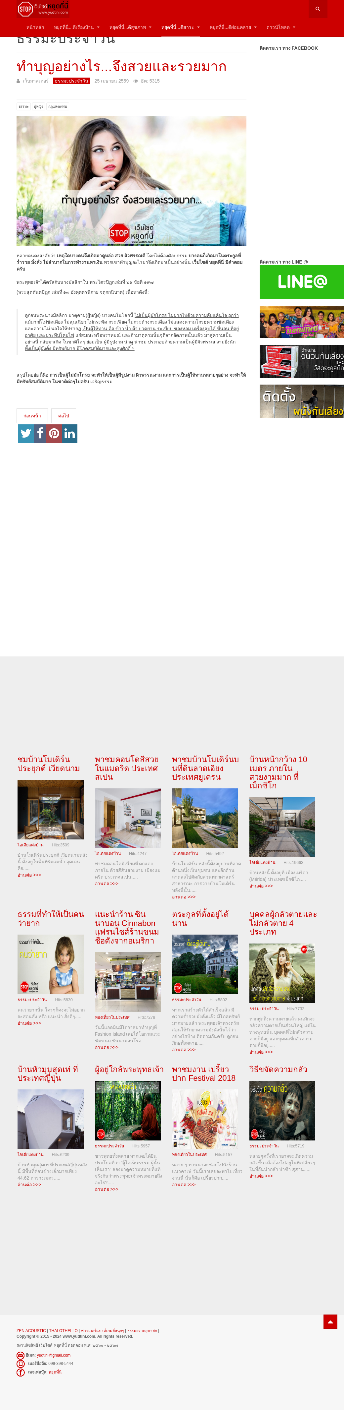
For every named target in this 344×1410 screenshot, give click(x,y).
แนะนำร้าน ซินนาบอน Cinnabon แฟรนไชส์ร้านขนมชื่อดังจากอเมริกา (127, 927)
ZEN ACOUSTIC (32, 1330)
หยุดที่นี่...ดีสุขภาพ (130, 27)
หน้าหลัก (35, 27)
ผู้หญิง (38, 106)
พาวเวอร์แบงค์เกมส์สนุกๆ (102, 1330)
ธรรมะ (24, 106)
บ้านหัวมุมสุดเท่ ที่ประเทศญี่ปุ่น (48, 1073)
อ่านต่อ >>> (29, 875)
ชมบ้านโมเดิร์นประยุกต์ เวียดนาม (49, 763)
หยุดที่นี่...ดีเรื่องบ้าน (77, 27)
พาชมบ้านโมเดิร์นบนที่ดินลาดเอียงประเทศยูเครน (205, 768)
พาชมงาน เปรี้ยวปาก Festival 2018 (204, 1073)
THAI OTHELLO (63, 1330)
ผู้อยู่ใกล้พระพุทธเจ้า (129, 1069)
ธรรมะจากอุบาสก (142, 1330)
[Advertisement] (293, 530)
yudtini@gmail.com (54, 1355)
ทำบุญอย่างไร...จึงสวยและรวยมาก (122, 66)
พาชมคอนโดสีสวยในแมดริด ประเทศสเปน (127, 768)
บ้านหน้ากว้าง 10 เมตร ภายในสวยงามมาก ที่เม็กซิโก (278, 772)
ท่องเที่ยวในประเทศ (112, 1017)
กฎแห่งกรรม (57, 106)
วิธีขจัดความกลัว (278, 1069)
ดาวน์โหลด (281, 27)
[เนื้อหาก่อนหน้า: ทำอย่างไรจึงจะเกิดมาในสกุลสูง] (32, 415)
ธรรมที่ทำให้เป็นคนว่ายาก (51, 918)
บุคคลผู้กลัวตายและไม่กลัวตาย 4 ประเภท (283, 923)
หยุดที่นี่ (55, 1372)
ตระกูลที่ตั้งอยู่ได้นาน (200, 918)
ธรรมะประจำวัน (32, 1000)
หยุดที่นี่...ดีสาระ (180, 27)
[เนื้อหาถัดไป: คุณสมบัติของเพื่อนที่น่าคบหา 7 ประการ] (63, 415)
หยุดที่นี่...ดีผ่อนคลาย (233, 27)
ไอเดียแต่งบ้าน (31, 845)
